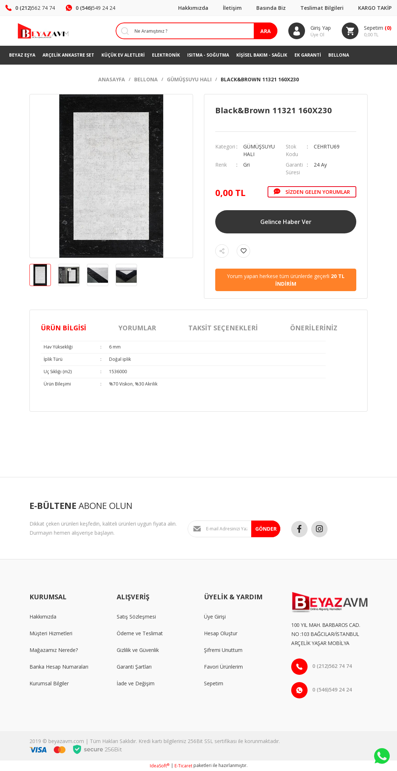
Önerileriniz (313, 327)
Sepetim (213, 683)
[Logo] (33, 30)
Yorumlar (137, 327)
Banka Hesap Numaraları (58, 666)
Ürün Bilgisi (63, 327)
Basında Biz (271, 7)
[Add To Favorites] (243, 251)
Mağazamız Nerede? (53, 649)
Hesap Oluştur (220, 633)
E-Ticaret (183, 766)
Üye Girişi (215, 616)
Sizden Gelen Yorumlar (312, 191)
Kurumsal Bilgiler (49, 683)
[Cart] (367, 31)
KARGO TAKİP (375, 7)
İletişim (232, 7)
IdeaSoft (159, 766)
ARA (265, 31)
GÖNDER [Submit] (266, 528)
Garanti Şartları (134, 666)
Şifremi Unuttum (223, 649)
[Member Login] (309, 31)
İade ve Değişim (136, 683)
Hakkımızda (193, 7)
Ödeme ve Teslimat (140, 633)
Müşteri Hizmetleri (50, 633)
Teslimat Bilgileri (322, 7)
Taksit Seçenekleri (223, 327)
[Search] (191, 31)
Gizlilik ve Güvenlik (138, 649)
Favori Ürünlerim (223, 666)
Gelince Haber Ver (286, 222)
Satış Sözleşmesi (136, 616)
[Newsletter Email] (234, 529)
